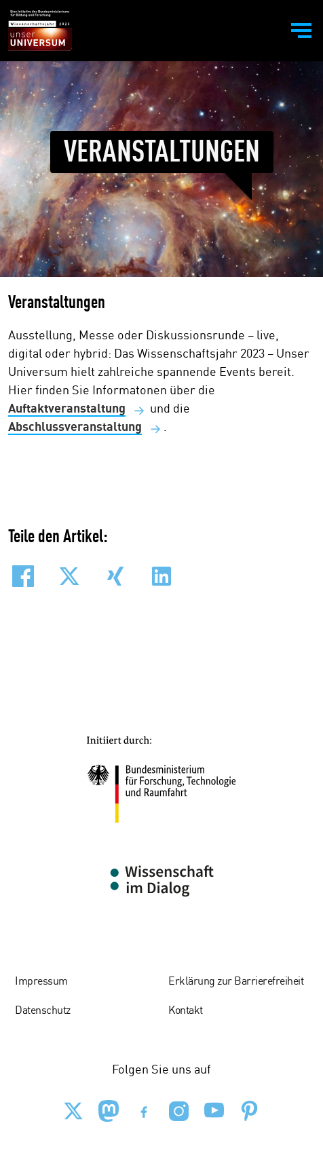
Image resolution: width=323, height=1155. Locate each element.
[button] (23, 576)
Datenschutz (43, 1011)
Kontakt (185, 1011)
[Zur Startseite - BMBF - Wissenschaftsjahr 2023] (40, 30)
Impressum (41, 982)
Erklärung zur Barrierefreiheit (235, 982)
